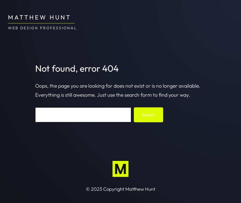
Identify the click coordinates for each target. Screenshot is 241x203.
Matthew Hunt (39, 17)
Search (148, 114)
